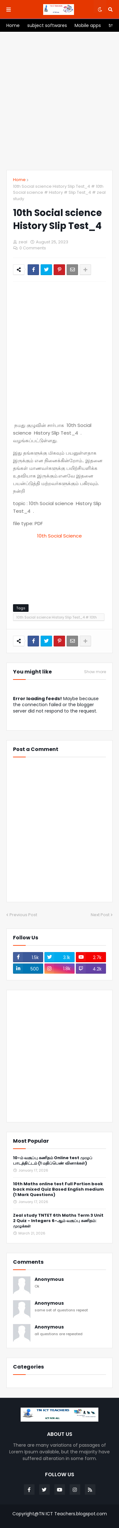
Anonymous (49, 1279)
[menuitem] (13, 25)
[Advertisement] (59, 100)
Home (19, 180)
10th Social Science (59, 535)
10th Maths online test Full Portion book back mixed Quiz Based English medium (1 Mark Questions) (58, 1189)
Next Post (100, 915)
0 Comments (32, 248)
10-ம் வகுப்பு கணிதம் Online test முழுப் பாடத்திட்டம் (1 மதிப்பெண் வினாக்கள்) (52, 1160)
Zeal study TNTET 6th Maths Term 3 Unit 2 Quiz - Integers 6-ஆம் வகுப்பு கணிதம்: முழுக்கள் (58, 1221)
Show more (95, 671)
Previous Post (23, 915)
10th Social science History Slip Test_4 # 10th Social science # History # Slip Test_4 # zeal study (59, 192)
